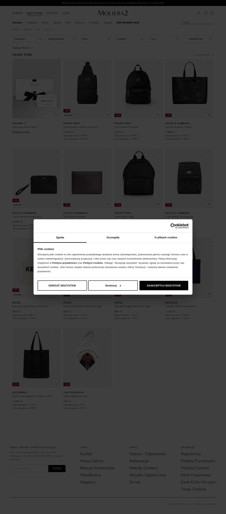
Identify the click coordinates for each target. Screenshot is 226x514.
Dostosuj (113, 285)
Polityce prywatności (64, 263)
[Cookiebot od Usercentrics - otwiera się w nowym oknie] (173, 226)
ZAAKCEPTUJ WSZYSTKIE (164, 285)
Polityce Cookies (93, 263)
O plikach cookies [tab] (165, 237)
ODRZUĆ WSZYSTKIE (62, 285)
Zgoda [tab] (60, 237)
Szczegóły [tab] (112, 237)
